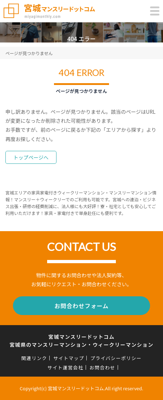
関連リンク (34, 358)
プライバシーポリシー (116, 358)
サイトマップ (68, 358)
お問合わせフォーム (81, 305)
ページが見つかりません (29, 53)
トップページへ (31, 157)
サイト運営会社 (65, 367)
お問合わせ (103, 367)
